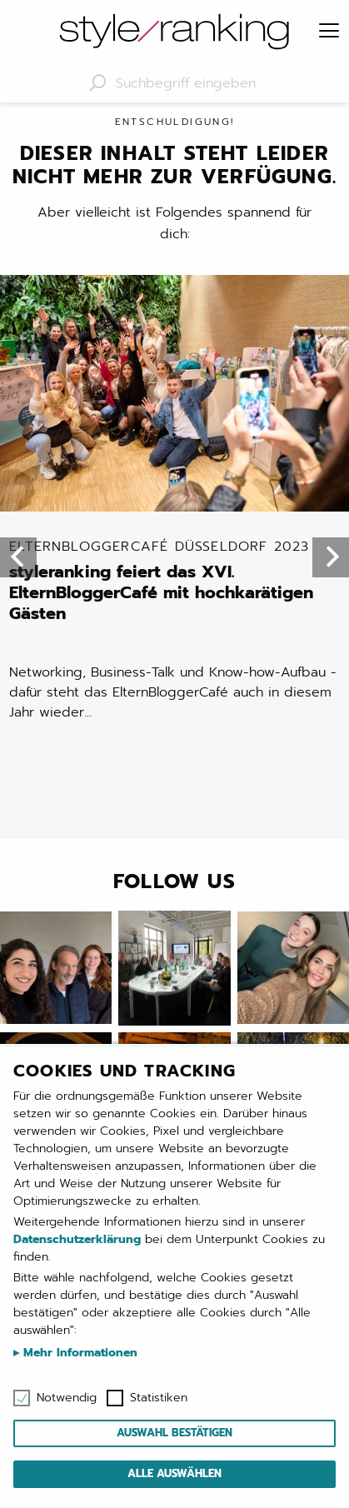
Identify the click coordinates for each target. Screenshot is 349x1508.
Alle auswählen (174, 1473)
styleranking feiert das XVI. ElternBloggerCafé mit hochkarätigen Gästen (173, 582)
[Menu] (329, 31)
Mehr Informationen (78, 1352)
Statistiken (158, 1398)
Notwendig (67, 1398)
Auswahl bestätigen (174, 1433)
